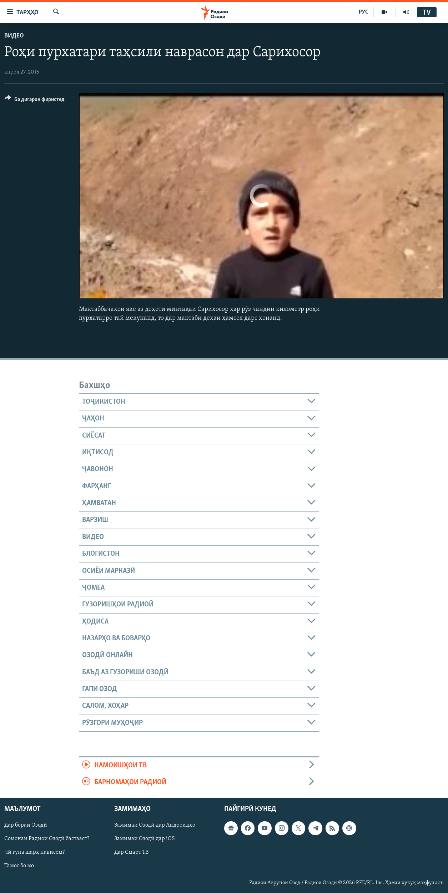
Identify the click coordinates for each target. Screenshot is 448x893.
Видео (14, 35)
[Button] (35, 100)
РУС (363, 12)
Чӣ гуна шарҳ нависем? (34, 852)
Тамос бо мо (19, 866)
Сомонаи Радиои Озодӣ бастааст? (46, 839)
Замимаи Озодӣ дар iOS (144, 839)
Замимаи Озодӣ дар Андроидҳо (154, 825)
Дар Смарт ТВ (131, 852)
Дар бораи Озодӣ (25, 825)
